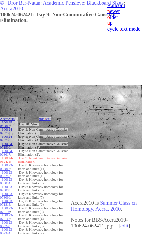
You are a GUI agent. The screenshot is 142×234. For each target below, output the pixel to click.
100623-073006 (6, 195)
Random (116, 5)
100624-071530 (6, 145)
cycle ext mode (123, 29)
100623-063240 (6, 224)
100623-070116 (6, 210)
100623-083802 (6, 167)
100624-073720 (6, 138)
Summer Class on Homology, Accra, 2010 (104, 206)
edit (124, 225)
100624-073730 (6, 131)
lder (112, 17)
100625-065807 (6, 124)
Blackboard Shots (105, 3)
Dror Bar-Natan (24, 3)
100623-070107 (6, 217)
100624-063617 (6, 152)
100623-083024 (6, 181)
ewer (113, 11)
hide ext (45, 119)
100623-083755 (6, 174)
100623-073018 (6, 188)
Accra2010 (11, 8)
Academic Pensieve (63, 3)
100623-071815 (6, 202)
